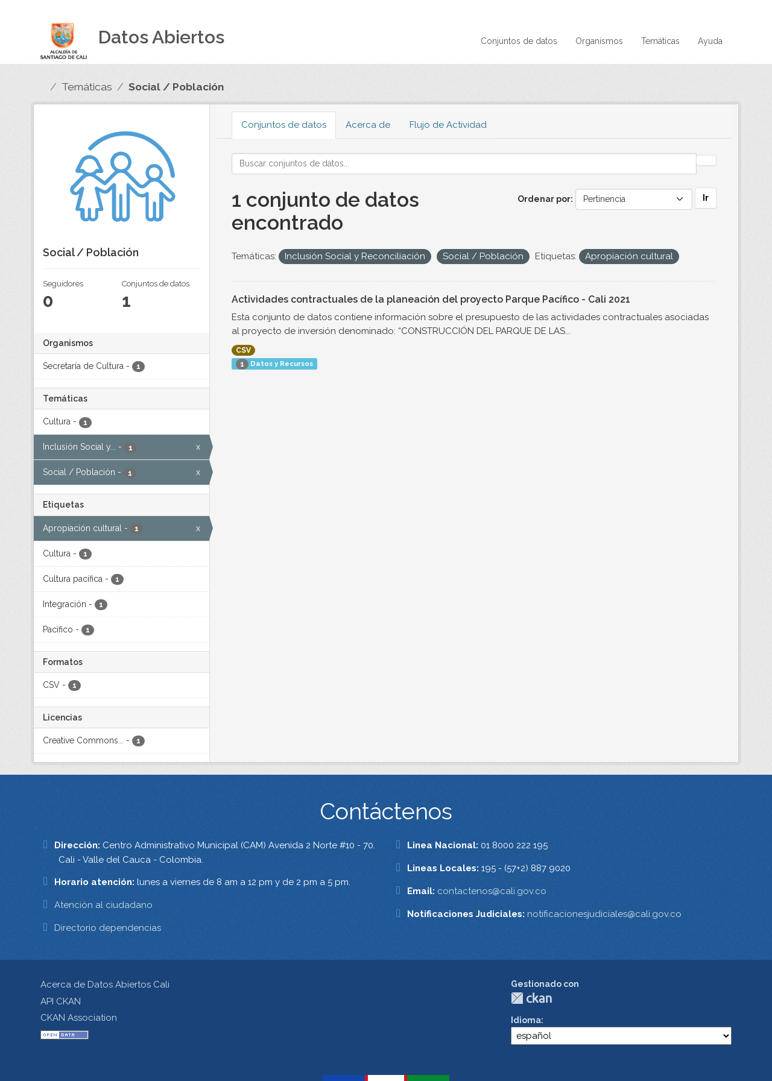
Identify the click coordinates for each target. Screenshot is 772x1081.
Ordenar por (544, 199)
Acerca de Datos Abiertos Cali (104, 984)
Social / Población (176, 87)
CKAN (531, 998)
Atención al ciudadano (103, 905)
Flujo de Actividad (448, 124)
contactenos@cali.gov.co (491, 891)
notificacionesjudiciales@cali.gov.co (604, 914)
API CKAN (60, 1001)
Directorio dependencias (107, 927)
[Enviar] (706, 160)
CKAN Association (78, 1017)
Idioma (526, 1020)
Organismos (599, 41)
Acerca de (368, 124)
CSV (243, 350)
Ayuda (710, 41)
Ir (706, 198)
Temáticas (660, 41)
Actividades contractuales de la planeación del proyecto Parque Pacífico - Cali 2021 (431, 299)
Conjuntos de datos (519, 41)
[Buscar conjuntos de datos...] (464, 163)
